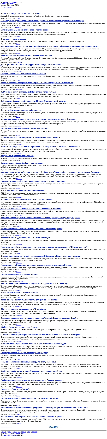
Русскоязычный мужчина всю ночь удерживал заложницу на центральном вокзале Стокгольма (44, 407)
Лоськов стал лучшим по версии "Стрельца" (21, 13)
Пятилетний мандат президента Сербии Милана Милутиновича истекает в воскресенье (40, 147)
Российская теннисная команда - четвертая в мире (24, 128)
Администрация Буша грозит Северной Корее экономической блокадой (33, 344)
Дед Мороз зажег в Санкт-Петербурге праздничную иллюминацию (31, 65)
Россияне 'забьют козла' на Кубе (15, 389)
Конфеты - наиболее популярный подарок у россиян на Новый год (31, 371)
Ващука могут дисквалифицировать (17, 156)
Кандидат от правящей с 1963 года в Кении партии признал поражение (33, 181)
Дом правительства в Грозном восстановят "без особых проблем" (31, 209)
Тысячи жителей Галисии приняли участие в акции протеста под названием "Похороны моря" (44, 247)
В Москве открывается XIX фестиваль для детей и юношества (29, 300)
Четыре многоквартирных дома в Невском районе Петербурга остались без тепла (38, 119)
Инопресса (22, 433)
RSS (28, 432)
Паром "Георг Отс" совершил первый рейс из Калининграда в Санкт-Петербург (37, 83)
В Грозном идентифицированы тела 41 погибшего (23, 309)
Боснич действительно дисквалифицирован (21, 110)
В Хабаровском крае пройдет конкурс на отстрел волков (26, 200)
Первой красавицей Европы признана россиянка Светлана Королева (32, 417)
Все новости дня (7, 7)
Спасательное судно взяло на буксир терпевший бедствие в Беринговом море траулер (40, 256)
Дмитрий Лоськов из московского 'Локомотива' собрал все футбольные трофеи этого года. (35, 16)
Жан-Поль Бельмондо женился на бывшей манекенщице (26, 55)
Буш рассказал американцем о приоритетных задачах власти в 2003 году (34, 283)
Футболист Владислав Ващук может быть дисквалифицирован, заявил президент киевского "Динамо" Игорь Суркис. (45, 158)
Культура (19, 62)
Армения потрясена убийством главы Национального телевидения (31, 229)
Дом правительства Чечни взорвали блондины (22, 190)
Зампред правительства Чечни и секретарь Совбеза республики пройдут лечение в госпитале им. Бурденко (50, 172)
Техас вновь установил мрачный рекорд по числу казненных (28, 362)
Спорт (18, 18)
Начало (3, 432)
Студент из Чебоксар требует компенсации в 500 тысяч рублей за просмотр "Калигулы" (41, 335)
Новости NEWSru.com (9, 435)
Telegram (34, 432)
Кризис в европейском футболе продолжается (22, 163)
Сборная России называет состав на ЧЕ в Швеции (23, 74)
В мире (18, 27)
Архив (15, 432)
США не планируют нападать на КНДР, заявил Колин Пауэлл (28, 92)
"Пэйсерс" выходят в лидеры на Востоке (19, 327)
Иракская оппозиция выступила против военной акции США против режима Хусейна (39, 318)
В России (19, 71)
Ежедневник (22, 432)
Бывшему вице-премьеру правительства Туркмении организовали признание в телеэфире (42, 21)
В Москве (14, 433)
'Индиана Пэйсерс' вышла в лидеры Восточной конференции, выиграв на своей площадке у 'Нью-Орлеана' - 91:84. (44, 330)
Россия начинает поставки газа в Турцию (19, 274)
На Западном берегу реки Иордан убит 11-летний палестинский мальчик (33, 101)
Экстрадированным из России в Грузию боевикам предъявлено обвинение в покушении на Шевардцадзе (49, 46)
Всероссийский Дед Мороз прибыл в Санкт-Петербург (25, 238)
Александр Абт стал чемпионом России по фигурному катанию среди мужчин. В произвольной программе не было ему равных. (49, 295)
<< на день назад (7, 427)
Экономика (19, 281)
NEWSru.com (9, 2)
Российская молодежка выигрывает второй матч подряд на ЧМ (29, 398)
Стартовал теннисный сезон (13, 39)
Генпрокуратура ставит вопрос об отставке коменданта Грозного (30, 138)
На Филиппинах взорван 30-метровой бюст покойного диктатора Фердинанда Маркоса (40, 218)
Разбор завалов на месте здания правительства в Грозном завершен (32, 380)
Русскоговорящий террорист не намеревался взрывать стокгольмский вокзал (36, 265)
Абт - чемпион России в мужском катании (19, 293)
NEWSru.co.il (5, 433)
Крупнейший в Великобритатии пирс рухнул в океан (24, 30)
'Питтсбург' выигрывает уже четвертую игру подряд (24, 353)
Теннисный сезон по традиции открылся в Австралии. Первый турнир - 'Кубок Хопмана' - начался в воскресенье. (43, 41)
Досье (9, 432)
